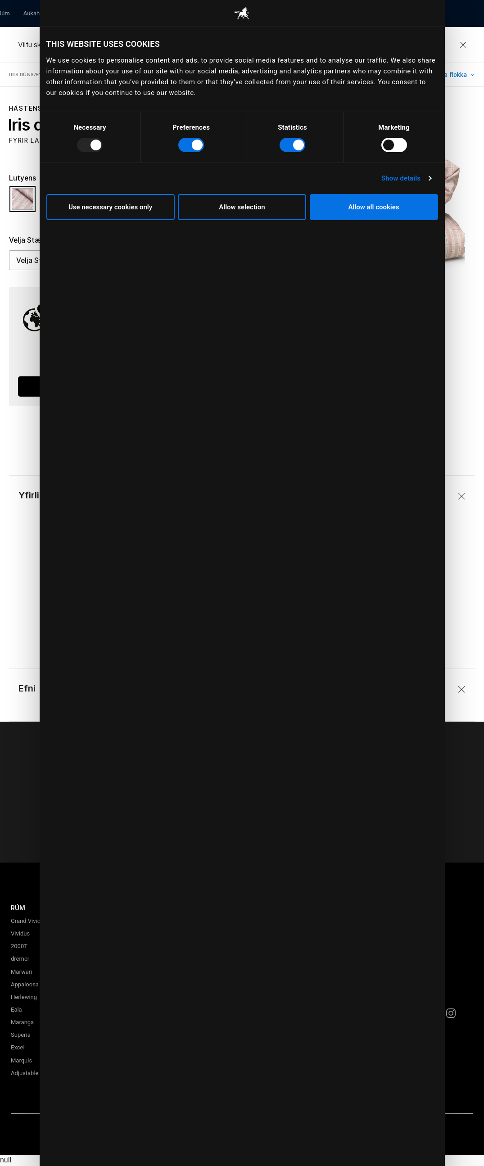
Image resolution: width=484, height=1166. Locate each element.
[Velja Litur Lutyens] (25, 203)
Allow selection (242, 207)
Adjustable (24, 1073)
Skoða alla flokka (443, 74)
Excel (18, 1047)
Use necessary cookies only (110, 207)
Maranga (22, 1022)
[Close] (463, 45)
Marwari (21, 971)
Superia (21, 1034)
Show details (401, 178)
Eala (16, 1009)
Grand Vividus (29, 920)
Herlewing (24, 997)
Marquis (21, 1060)
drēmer (20, 958)
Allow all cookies (373, 207)
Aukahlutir (36, 13)
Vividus (20, 933)
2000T (19, 946)
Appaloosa (25, 984)
